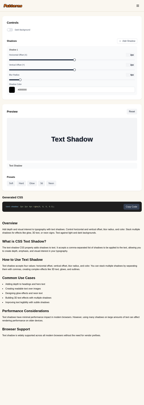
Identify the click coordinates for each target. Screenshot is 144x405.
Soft (11, 183)
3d (41, 183)
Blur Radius (14, 75)
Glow (32, 183)
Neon (51, 183)
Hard (21, 183)
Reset (132, 111)
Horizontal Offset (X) (18, 55)
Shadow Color (15, 84)
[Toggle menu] (138, 6)
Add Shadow (127, 41)
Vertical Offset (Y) (17, 65)
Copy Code (131, 206)
